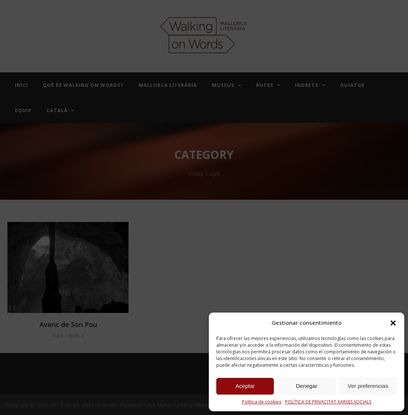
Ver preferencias (368, 386)
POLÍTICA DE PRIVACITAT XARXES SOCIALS (328, 402)
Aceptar (245, 386)
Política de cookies (261, 402)
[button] (393, 323)
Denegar (306, 386)
